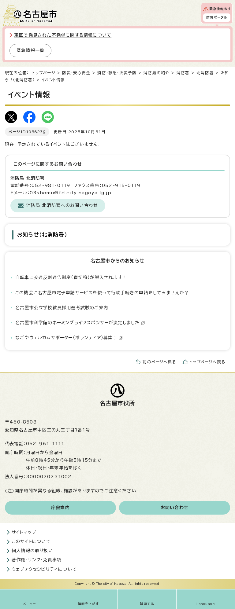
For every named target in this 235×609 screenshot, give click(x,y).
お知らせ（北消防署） (42, 234)
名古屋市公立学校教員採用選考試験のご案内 (61, 308)
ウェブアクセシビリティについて (44, 569)
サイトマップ (24, 532)
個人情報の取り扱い (32, 550)
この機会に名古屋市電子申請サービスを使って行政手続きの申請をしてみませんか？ (102, 293)
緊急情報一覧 (30, 50)
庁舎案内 (60, 507)
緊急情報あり (219, 8)
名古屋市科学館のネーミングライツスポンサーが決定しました (80, 323)
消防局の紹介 (157, 73)
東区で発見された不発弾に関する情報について (62, 35)
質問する (147, 603)
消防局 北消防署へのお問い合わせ (62, 205)
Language (205, 603)
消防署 (183, 73)
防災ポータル (216, 17)
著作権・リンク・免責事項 (37, 560)
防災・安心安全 (76, 73)
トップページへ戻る (207, 362)
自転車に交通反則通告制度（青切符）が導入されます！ (71, 277)
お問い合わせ (174, 507)
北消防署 (205, 73)
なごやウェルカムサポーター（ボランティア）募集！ (69, 338)
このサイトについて (31, 541)
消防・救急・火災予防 (116, 73)
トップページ (43, 73)
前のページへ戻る (159, 362)
